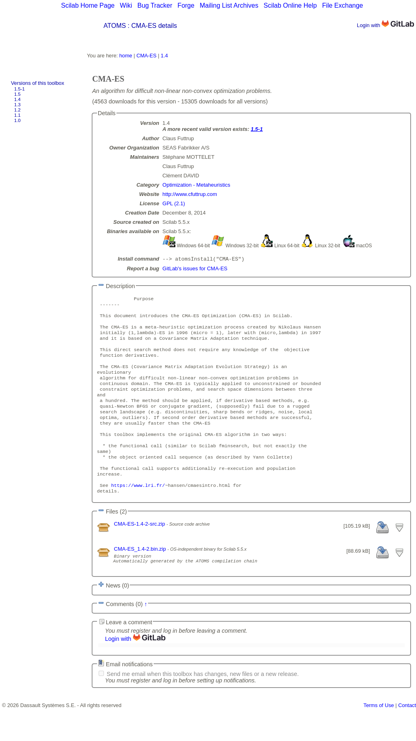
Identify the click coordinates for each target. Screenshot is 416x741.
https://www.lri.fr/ (138, 513)
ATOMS (114, 25)
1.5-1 (19, 88)
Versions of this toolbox (37, 83)
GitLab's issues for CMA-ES (195, 269)
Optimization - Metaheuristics (196, 185)
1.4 (17, 99)
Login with (385, 25)
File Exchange (342, 5)
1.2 (17, 109)
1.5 (17, 94)
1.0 (17, 120)
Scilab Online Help (290, 5)
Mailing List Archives (229, 5)
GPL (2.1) (174, 203)
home (125, 56)
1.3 (17, 104)
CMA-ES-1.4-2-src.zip (140, 553)
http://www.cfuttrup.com (190, 194)
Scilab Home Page (88, 5)
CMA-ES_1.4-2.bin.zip (140, 578)
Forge (185, 5)
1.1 (17, 115)
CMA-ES (146, 56)
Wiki (126, 5)
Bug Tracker (154, 5)
